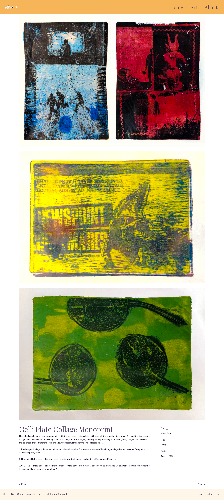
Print (169, 433)
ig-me (218, 494)
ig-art (200, 494)
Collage (164, 445)
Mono (163, 433)
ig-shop (209, 494)
